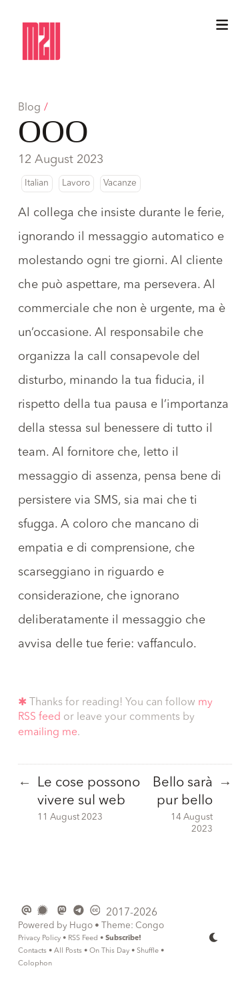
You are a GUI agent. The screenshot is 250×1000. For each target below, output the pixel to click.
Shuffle (148, 951)
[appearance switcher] (214, 937)
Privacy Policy (39, 938)
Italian (37, 183)
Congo (149, 925)
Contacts (32, 951)
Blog (29, 107)
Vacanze (120, 183)
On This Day (109, 951)
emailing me (47, 732)
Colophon (35, 963)
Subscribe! (123, 938)
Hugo (81, 925)
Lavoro (76, 183)
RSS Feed (83, 938)
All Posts (68, 951)
